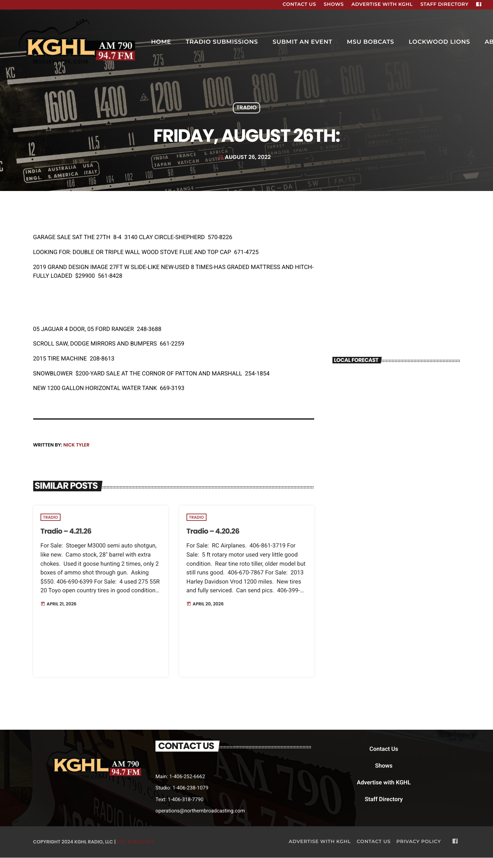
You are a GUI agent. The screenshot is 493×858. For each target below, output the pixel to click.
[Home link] (78, 42)
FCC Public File (135, 842)
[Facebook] (479, 4)
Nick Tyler (76, 444)
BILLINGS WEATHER (396, 398)
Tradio (246, 108)
